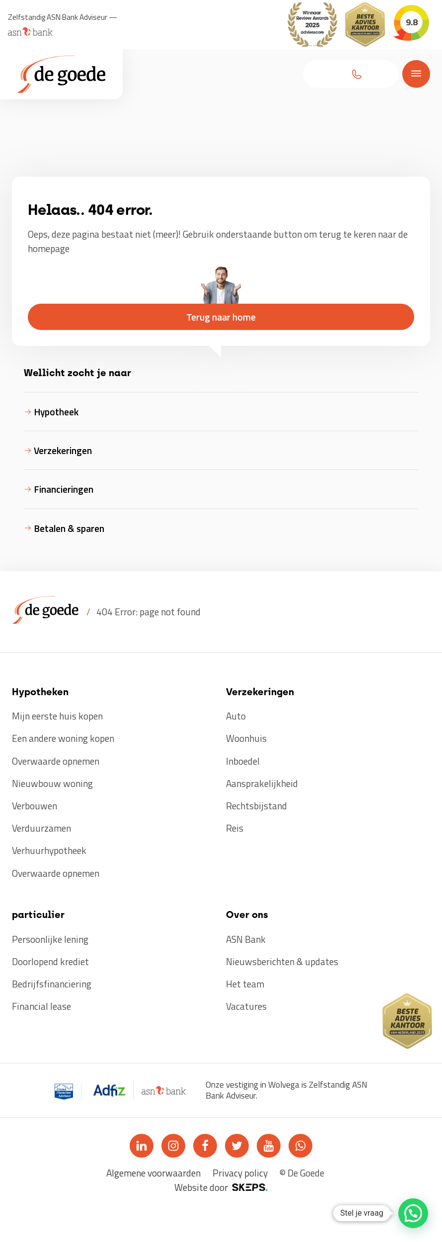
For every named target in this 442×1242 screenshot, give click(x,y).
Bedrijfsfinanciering (51, 984)
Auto (236, 716)
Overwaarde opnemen (55, 761)
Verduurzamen (41, 828)
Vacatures (246, 1006)
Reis (234, 828)
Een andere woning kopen (63, 738)
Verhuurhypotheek (49, 850)
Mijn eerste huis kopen (57, 716)
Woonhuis (246, 738)
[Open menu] (414, 73)
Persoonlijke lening (50, 939)
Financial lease (41, 1006)
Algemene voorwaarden (153, 1173)
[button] (350, 74)
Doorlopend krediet (50, 961)
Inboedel (243, 761)
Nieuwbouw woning (52, 783)
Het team (245, 984)
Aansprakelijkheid (262, 783)
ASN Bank (246, 939)
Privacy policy (240, 1173)
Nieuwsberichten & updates (282, 961)
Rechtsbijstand (256, 805)
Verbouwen (34, 805)
